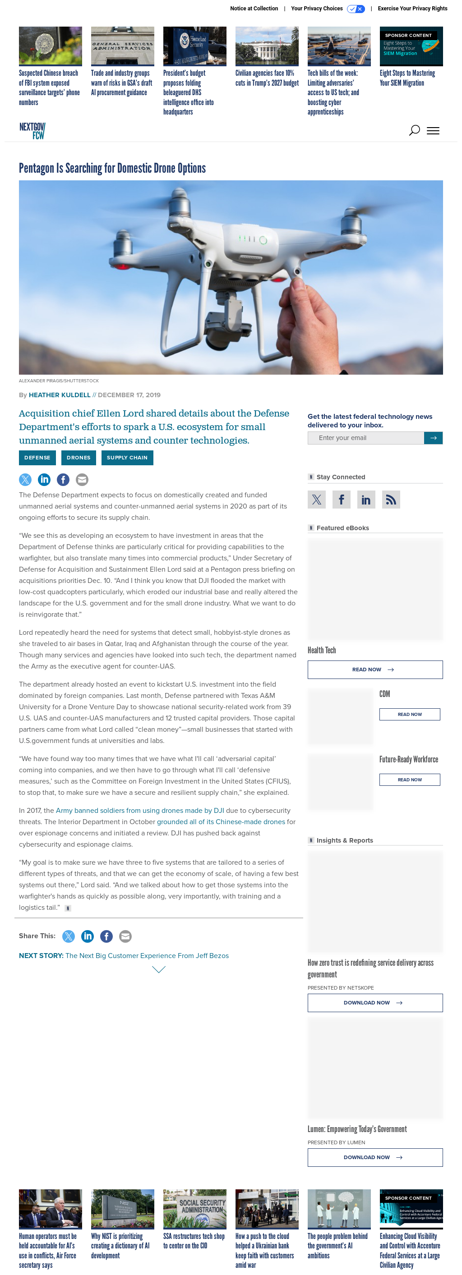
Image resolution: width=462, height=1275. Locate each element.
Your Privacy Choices (328, 9)
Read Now (375, 669)
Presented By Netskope (341, 988)
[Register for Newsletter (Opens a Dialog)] (433, 438)
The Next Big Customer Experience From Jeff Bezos (147, 955)
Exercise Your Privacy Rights (413, 8)
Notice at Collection (254, 8)
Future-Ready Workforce (408, 759)
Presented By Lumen (336, 1142)
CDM (384, 693)
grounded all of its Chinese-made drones (221, 821)
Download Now (375, 1003)
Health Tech (322, 650)
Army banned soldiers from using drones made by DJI (140, 810)
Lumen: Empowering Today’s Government (357, 1129)
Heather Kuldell (60, 395)
